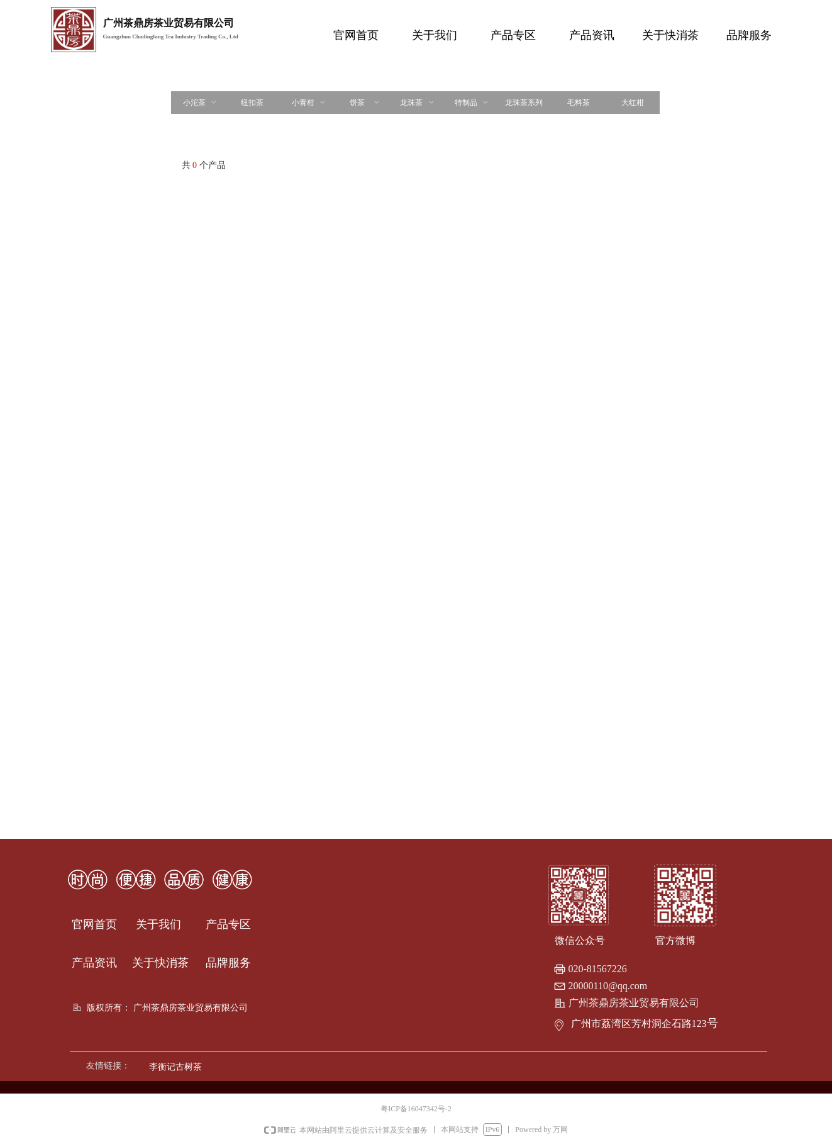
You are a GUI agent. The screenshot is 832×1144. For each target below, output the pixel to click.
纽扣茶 (252, 102)
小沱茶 (200, 102)
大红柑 (632, 102)
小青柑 (309, 102)
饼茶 (365, 102)
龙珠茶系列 (524, 102)
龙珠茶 (417, 102)
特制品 (472, 102)
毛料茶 (578, 102)
